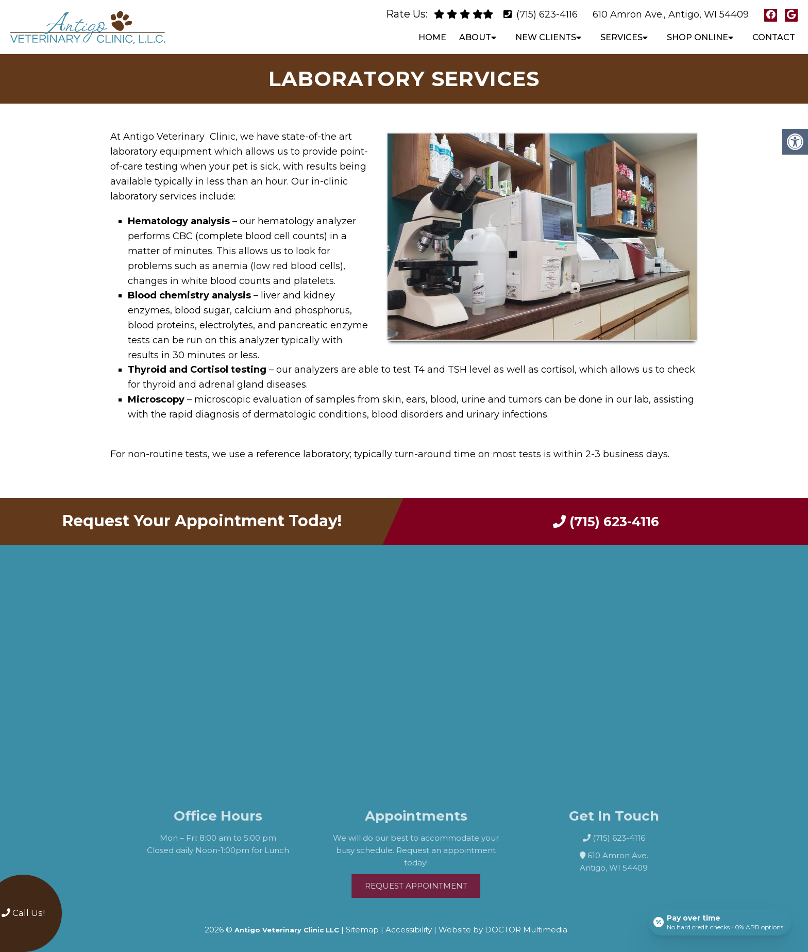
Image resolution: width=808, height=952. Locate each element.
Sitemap (362, 926)
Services (621, 37)
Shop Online (697, 37)
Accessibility (408, 926)
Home (432, 37)
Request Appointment (431, 883)
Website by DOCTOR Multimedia (503, 926)
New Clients (545, 37)
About (475, 37)
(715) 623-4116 (547, 14)
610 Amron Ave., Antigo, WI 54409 (671, 14)
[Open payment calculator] (720, 922)
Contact (773, 37)
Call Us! (23, 913)
